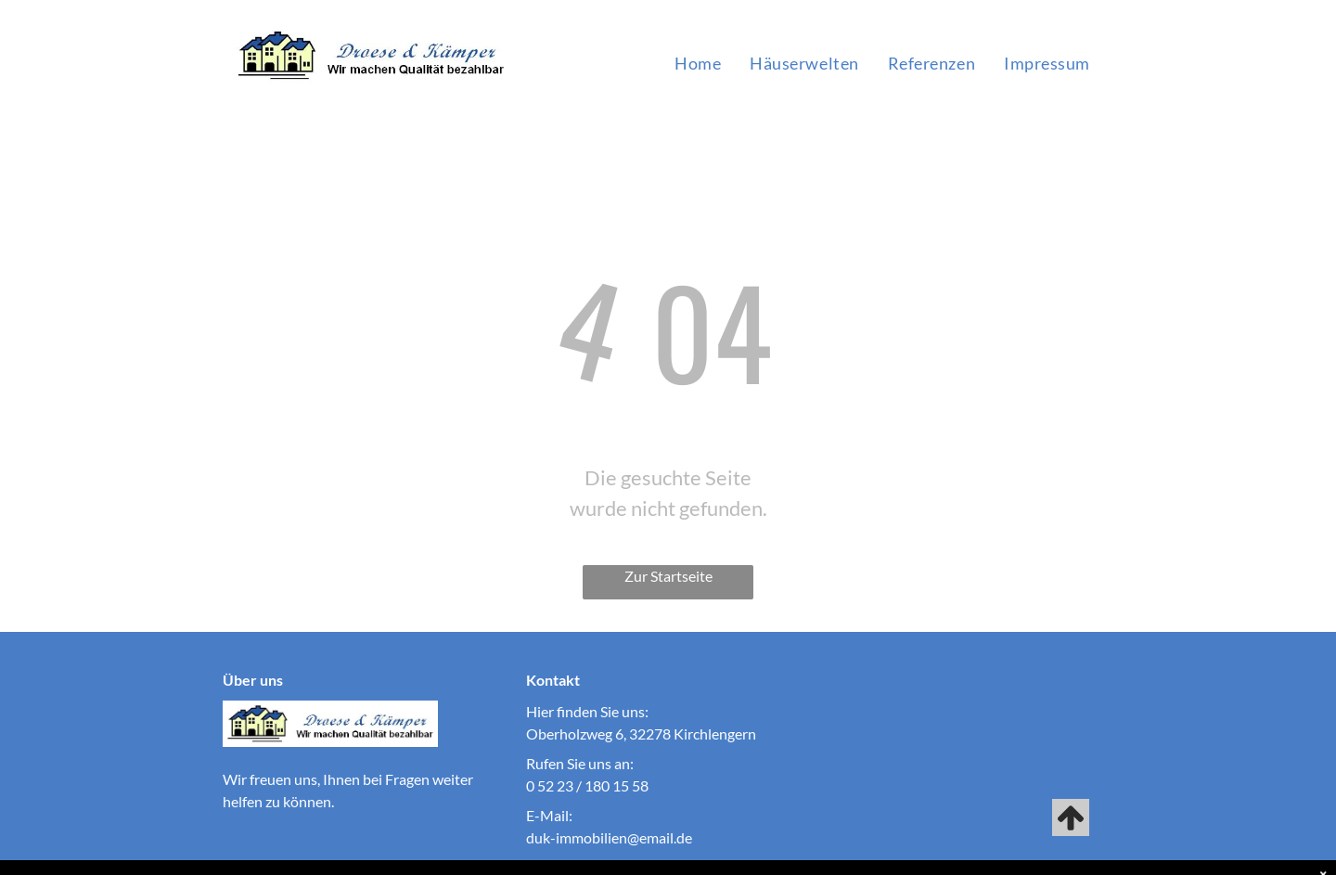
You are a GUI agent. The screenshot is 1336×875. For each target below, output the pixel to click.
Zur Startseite (668, 576)
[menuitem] (697, 62)
